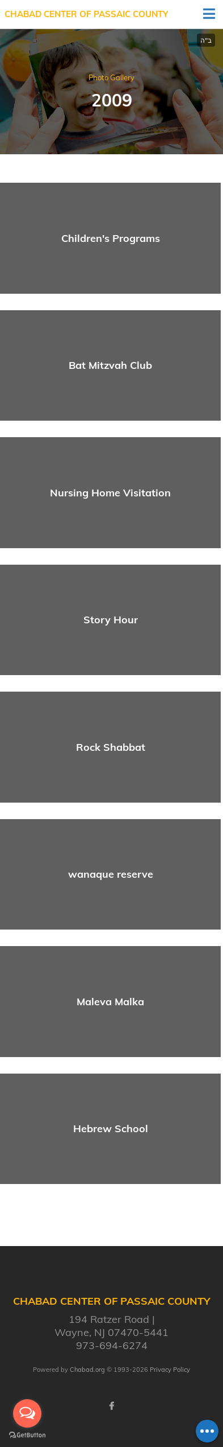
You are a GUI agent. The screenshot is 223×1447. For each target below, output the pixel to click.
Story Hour (110, 619)
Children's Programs (110, 238)
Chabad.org (87, 1370)
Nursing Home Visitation (110, 492)
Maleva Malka (110, 1001)
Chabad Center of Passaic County (86, 14)
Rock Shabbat (110, 747)
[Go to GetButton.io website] (27, 1435)
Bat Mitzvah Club (110, 365)
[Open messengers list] (27, 1413)
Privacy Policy (170, 1370)
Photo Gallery (111, 77)
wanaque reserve (110, 874)
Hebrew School (110, 1128)
